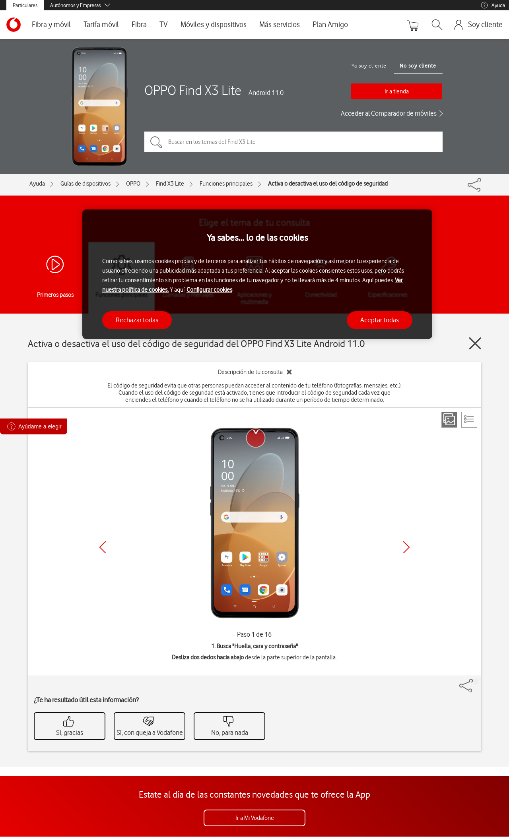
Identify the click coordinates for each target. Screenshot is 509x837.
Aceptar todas (379, 320)
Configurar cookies (209, 289)
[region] (257, 274)
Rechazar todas (137, 320)
